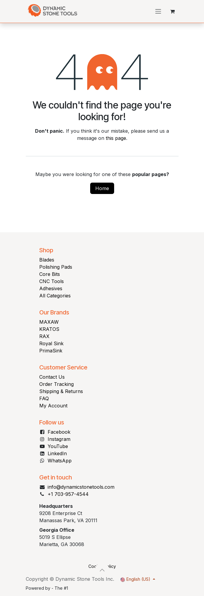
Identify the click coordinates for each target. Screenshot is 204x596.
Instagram (59, 439)
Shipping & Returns (61, 391)
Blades (46, 260)
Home (102, 188)
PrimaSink (50, 351)
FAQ (44, 398)
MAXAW (49, 322)
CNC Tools (51, 281)
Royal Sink (51, 343)
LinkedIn (57, 453)
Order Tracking (56, 384)
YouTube (58, 446)
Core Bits (49, 274)
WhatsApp (60, 461)
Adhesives (50, 288)
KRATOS (49, 329)
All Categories (55, 296)
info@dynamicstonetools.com (81, 487)
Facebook (59, 432)
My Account (53, 406)
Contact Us (52, 377)
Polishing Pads (55, 267)
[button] (102, 570)
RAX (44, 336)
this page (116, 138)
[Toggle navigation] (158, 11)
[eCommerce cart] (173, 11)
